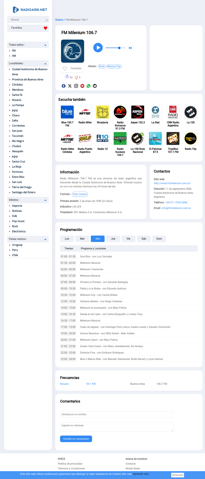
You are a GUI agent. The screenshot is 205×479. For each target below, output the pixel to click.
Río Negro (18, 141)
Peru (15, 250)
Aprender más (141, 473)
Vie (128, 238)
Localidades (16, 63)
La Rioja (16, 166)
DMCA (61, 458)
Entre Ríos (18, 177)
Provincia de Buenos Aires (27, 79)
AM (14, 56)
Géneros (14, 199)
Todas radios (17, 44)
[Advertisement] (129, 8)
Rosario (16, 100)
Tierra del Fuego (22, 187)
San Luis (17, 182)
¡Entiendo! (177, 475)
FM (14, 50)
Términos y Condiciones (71, 468)
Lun (67, 238)
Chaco (16, 115)
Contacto (131, 463)
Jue (113, 238)
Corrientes (18, 125)
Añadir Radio (133, 468)
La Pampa (18, 105)
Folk (14, 216)
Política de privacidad (70, 463)
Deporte (17, 206)
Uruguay (17, 245)
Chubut (16, 146)
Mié (98, 238)
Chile (15, 255)
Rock (15, 226)
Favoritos (30, 28)
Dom (159, 238)
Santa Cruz (18, 161)
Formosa (17, 172)
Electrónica (18, 231)
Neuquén (17, 151)
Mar (82, 238)
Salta (15, 120)
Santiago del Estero (23, 192)
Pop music (18, 221)
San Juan (17, 131)
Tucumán (17, 136)
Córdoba (17, 84)
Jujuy (15, 110)
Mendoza (17, 90)
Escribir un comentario (76, 438)
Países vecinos (18, 239)
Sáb (144, 238)
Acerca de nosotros (136, 458)
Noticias (17, 211)
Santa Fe (17, 95)
